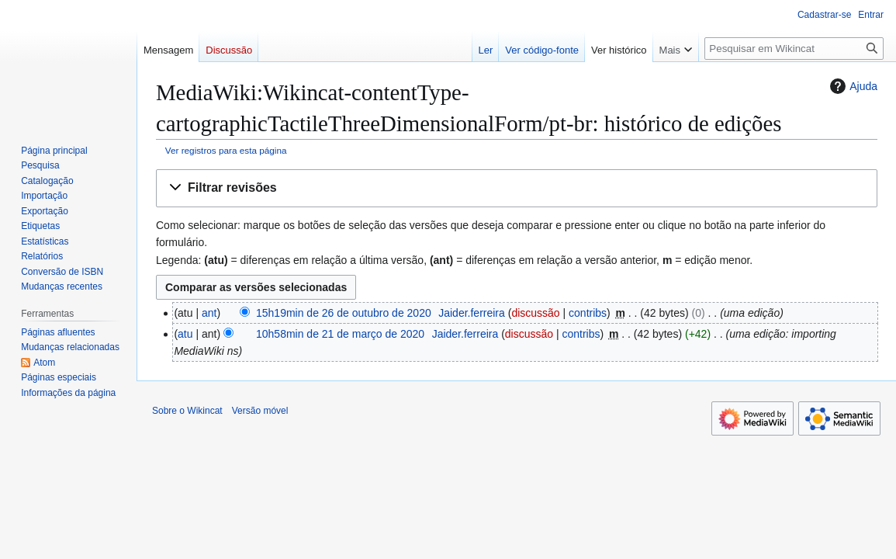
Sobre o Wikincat (187, 410)
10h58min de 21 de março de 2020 (340, 334)
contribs (588, 313)
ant (209, 313)
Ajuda (851, 86)
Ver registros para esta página (226, 150)
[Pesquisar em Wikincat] (794, 48)
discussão (535, 313)
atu (185, 334)
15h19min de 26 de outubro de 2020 (343, 313)
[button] (516, 188)
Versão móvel (260, 410)
